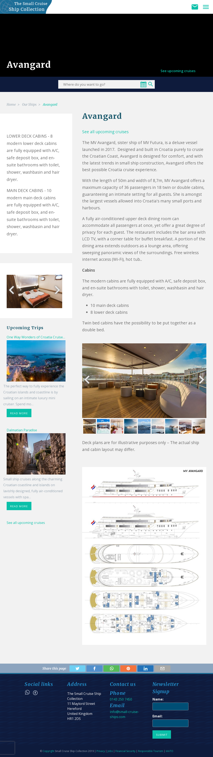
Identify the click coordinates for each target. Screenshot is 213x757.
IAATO (169, 751)
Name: (157, 699)
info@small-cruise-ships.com (124, 714)
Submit (162, 735)
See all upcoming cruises (26, 522)
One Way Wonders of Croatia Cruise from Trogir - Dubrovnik (54, 337)
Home (11, 104)
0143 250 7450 (121, 699)
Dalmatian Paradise (22, 430)
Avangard (50, 104)
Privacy (101, 751)
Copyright (48, 751)
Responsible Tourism (150, 751)
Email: (157, 716)
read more (19, 413)
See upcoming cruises (178, 71)
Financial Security (125, 751)
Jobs (110, 751)
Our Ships (29, 104)
